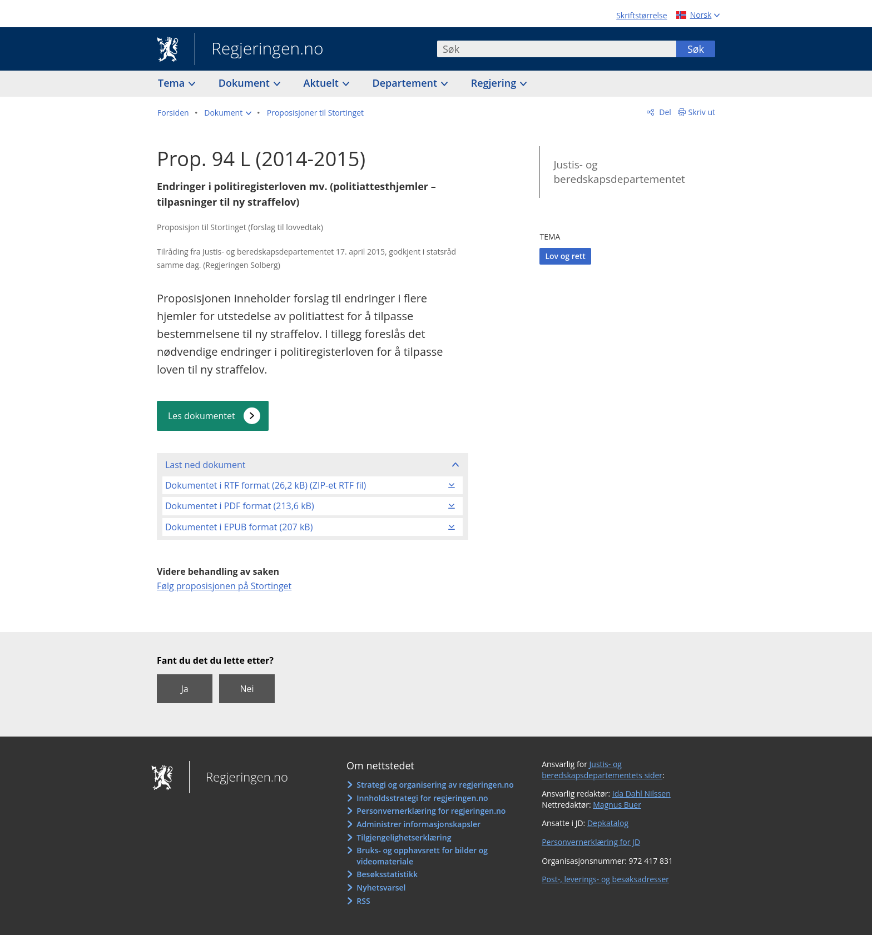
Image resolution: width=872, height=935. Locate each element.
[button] (227, 112)
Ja (184, 689)
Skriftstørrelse (641, 15)
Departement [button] (406, 82)
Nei (247, 689)
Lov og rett (565, 256)
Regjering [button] (495, 82)
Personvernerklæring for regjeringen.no (431, 810)
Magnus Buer (617, 804)
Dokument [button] (245, 82)
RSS (363, 901)
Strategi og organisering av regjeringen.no (435, 784)
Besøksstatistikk (387, 874)
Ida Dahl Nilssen (641, 793)
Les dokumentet (201, 416)
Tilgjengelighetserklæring (403, 837)
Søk (695, 49)
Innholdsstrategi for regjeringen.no (422, 798)
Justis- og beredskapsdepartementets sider (602, 769)
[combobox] (556, 49)
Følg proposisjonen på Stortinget (224, 586)
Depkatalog (607, 823)
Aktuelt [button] (322, 82)
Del (664, 112)
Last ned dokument (205, 465)
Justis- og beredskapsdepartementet (619, 172)
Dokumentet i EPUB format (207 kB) (239, 527)
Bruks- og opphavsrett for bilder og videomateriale (422, 856)
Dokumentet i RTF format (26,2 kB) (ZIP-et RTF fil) (265, 485)
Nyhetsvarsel (380, 887)
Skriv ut (702, 112)
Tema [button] (172, 82)
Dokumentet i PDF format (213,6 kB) (239, 506)
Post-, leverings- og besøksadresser (605, 879)
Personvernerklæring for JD (591, 842)
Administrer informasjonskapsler (418, 824)
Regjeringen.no (259, 49)
